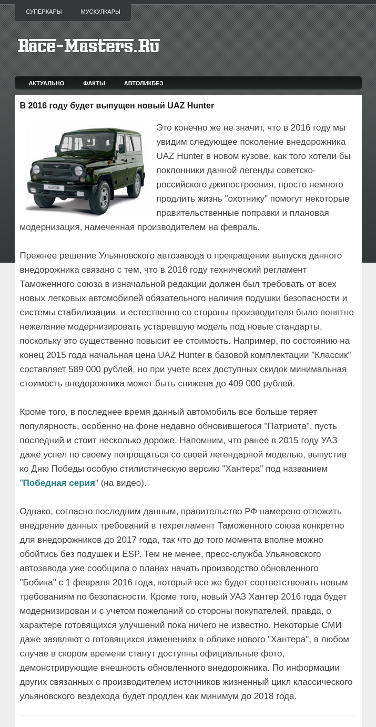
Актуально (46, 83)
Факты (94, 83)
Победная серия (59, 483)
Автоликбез (144, 83)
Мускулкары (100, 11)
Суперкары (44, 11)
